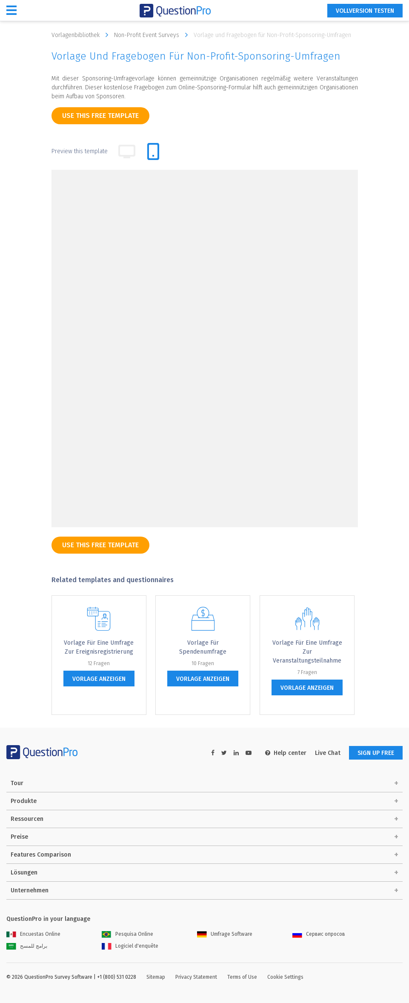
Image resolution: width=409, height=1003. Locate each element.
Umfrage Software (224, 934)
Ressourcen (27, 819)
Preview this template (79, 151)
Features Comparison (41, 854)
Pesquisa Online (127, 934)
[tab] (153, 151)
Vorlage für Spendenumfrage (202, 647)
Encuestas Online (33, 934)
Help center (285, 753)
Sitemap (155, 977)
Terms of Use (242, 977)
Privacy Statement (196, 977)
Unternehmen (30, 890)
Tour (17, 783)
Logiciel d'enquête (130, 946)
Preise (19, 836)
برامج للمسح (26, 946)
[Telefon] (140, 477)
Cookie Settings (285, 977)
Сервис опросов (318, 934)
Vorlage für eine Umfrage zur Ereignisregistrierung (99, 647)
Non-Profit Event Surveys (153, 35)
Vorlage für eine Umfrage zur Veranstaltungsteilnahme (307, 651)
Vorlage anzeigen (99, 679)
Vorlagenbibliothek (81, 35)
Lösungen (24, 872)
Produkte (24, 801)
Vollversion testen (365, 10)
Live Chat (327, 753)
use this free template (100, 115)
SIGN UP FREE (376, 753)
